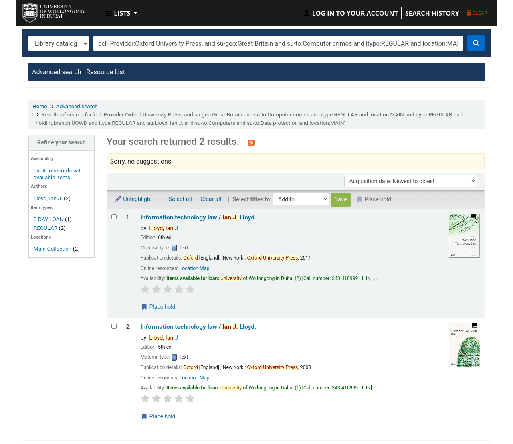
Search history (432, 13)
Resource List (105, 72)
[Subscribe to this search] (251, 142)
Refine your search (61, 142)
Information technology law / (198, 217)
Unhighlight (133, 199)
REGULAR (45, 228)
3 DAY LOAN (49, 219)
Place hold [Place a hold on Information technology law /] (158, 307)
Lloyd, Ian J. (48, 198)
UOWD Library (42, 11)
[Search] (476, 43)
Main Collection (53, 248)
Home (39, 106)
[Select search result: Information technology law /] (114, 216)
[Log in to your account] (350, 13)
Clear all (210, 199)
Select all (180, 199)
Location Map (195, 268)
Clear (477, 12)
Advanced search (56, 72)
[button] (121, 13)
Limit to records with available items (58, 173)
